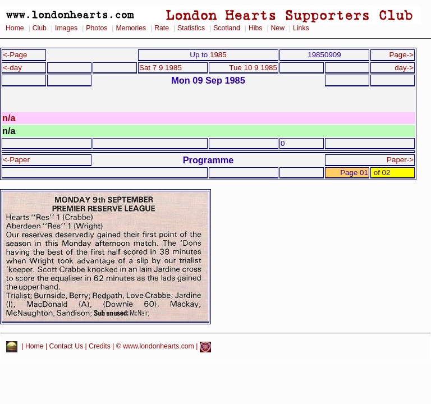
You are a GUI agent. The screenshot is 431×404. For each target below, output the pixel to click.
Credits (100, 347)
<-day (12, 67)
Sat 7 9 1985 (160, 67)
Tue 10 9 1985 (253, 67)
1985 (218, 54)
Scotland (226, 28)
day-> (404, 67)
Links (301, 28)
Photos (96, 28)
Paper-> (400, 159)
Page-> (401, 54)
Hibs (255, 28)
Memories (131, 28)
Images (66, 28)
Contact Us (66, 347)
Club (40, 28)
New (278, 28)
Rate (161, 28)
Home (15, 28)
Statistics (191, 28)
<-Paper (16, 159)
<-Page (15, 54)
